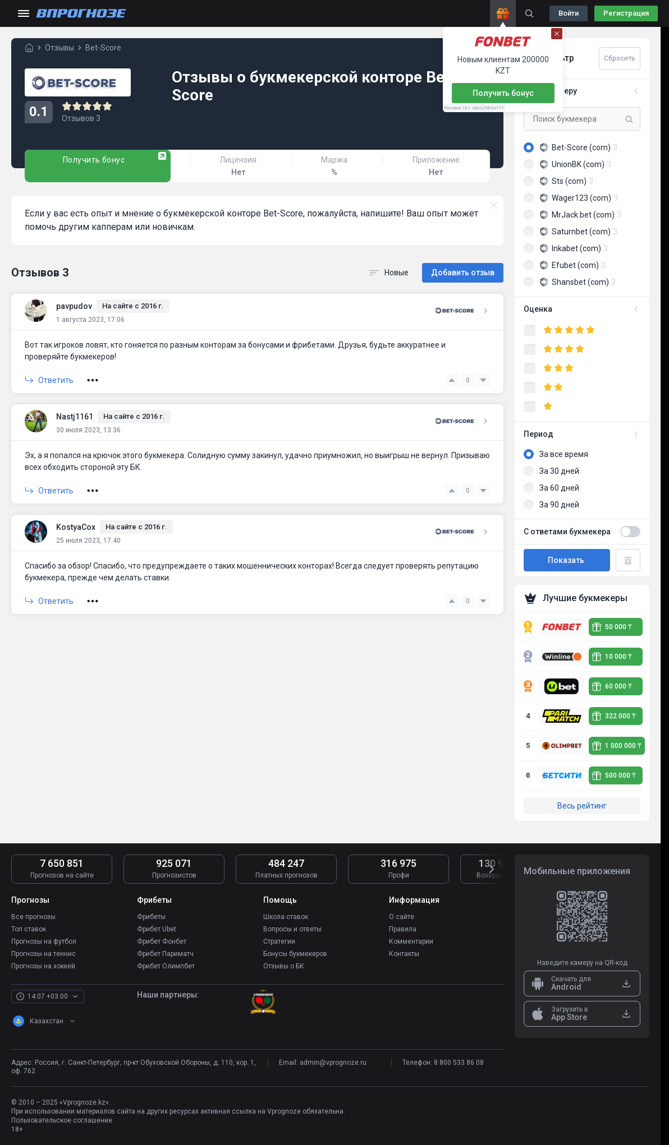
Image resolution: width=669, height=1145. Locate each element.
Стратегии (279, 941)
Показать (567, 560)
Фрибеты (151, 917)
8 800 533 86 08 (459, 1062)
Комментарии (411, 941)
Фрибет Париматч (165, 954)
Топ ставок (28, 929)
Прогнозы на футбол (43, 941)
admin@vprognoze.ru (333, 1062)
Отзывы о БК (283, 966)
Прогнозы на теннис (43, 954)
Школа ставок (285, 917)
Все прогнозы (33, 917)
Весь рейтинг (582, 805)
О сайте (401, 917)
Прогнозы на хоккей (43, 966)
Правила (402, 929)
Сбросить (619, 58)
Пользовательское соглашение (61, 1120)
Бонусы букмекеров (295, 954)
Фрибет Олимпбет (166, 966)
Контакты (404, 954)
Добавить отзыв (462, 272)
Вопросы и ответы (292, 929)
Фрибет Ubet (156, 929)
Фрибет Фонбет (161, 941)
